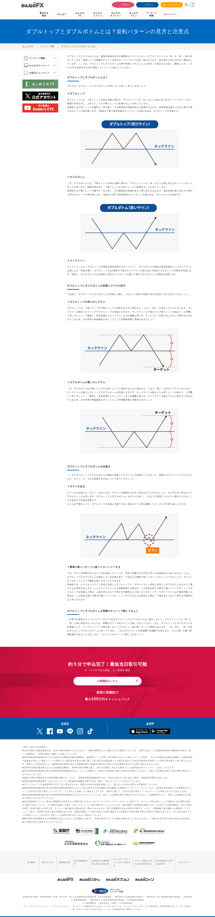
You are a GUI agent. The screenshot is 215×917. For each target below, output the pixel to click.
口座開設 (122, 4)
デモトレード (172, 5)
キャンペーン (170, 14)
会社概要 (30, 860)
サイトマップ (185, 860)
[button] (52, 58)
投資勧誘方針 (60, 860)
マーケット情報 (37, 58)
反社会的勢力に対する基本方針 (165, 860)
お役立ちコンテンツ (39, 73)
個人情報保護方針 (76, 860)
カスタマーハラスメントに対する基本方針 (118, 860)
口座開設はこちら (107, 681)
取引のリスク (45, 860)
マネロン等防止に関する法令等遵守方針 (141, 860)
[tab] (40, 58)
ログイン (147, 4)
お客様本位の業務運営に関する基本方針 (94, 860)
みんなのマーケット (39, 65)
